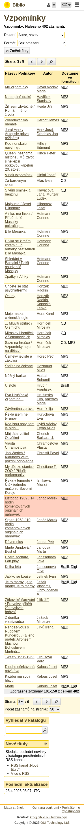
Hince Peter (46, 153)
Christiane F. (47, 467)
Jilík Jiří (43, 600)
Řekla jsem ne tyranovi (16, 416)
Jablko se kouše (18, 576)
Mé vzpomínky (16, 87)
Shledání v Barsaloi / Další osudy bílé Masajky (17, 265)
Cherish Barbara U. (45, 436)
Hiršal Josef (46, 175)
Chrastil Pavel (48, 453)
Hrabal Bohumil (43, 378)
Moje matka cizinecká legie (16, 316)
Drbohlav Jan (47, 134)
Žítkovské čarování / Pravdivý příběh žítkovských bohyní (20, 606)
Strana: (10, 61)
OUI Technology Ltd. (55, 822)
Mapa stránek (14, 807)
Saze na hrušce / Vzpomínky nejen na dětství (18, 347)
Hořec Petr (45, 356)
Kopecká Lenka (44, 306)
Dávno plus (14, 542)
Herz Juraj (45, 130)
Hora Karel (45, 314)
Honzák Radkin (43, 288)
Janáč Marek (47, 498)
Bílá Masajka (15, 231)
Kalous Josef (47, 667)
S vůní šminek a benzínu (17, 192)
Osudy (10, 296)
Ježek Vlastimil (43, 584)
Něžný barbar (15, 376)
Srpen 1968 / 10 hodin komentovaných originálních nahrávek (17, 528)
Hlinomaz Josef (44, 206)
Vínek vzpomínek (18, 175)
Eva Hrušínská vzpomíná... (16, 397)
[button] (54, 5)
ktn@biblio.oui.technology (48, 817)
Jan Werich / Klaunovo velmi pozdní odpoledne (19, 457)
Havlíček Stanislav (44, 99)
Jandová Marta (43, 549)
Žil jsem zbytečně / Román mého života (19, 110)
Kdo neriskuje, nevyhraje (16, 145)
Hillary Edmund (43, 145)
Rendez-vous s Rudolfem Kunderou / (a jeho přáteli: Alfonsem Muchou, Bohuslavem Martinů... (19, 639)
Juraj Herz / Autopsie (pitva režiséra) (17, 134)
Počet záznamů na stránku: (26, 709)
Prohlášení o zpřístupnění (71, 809)
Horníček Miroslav (44, 325)
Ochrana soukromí (45, 807)
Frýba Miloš (46, 428)
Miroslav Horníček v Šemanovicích (19, 335)
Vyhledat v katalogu (26, 720)
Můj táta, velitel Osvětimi (17, 436)
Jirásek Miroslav (43, 619)
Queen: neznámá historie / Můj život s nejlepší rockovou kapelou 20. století (19, 161)
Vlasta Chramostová (15, 445)
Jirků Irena (45, 627)
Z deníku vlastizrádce (14, 619)
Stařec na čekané (19, 366)
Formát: (10, 43)
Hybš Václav (46, 424)
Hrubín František (44, 387)
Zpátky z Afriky (16, 276)
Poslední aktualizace (27, 784)
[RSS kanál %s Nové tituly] (46, 743)
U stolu (10, 385)
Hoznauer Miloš (44, 368)
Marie (9, 686)
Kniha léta (13, 567)
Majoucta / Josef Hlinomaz (18, 206)
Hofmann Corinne (44, 216)
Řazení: (10, 35)
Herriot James (48, 120)
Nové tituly (17, 743)
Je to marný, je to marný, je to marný (19, 584)
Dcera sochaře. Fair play (17, 559)
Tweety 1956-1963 (19, 657)
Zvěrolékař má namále (16, 122)
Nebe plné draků (18, 97)
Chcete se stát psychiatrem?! (16, 288)
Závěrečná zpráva (19, 409)
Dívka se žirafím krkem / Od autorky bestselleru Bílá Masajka (20, 247)
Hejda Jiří (44, 106)
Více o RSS (20, 773)
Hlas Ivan (44, 181)
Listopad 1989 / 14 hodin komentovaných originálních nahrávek (19, 506)
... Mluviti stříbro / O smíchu (18, 325)
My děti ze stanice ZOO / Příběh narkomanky (19, 471)
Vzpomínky (25, 17)
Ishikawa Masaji (44, 482)
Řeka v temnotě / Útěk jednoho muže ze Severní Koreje (18, 486)
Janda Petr (45, 542)
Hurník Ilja (45, 409)
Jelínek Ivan (46, 576)
